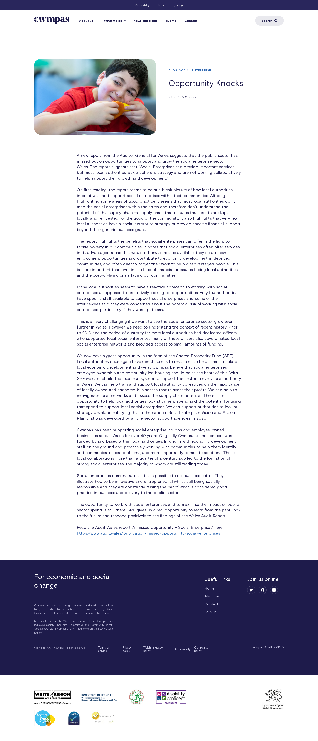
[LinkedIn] (274, 590)
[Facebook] (263, 590)
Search (269, 20)
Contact (190, 20)
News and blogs (145, 20)
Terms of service (103, 649)
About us (86, 20)
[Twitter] (251, 590)
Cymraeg (177, 5)
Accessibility (142, 5)
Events (171, 20)
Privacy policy (127, 649)
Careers (161, 5)
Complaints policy (201, 649)
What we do (113, 20)
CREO (280, 647)
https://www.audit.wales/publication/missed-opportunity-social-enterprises (148, 533)
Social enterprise (195, 70)
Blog (173, 70)
